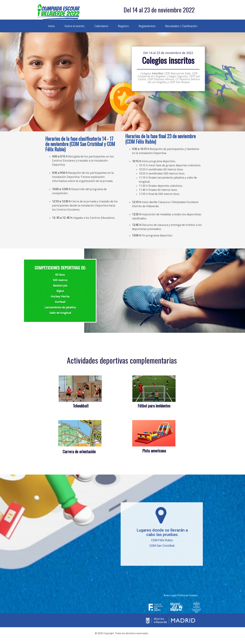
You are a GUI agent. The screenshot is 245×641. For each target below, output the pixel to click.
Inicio (51, 26)
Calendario (101, 26)
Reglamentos (147, 26)
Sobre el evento (74, 26)
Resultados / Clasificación (181, 26)
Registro (123, 26)
